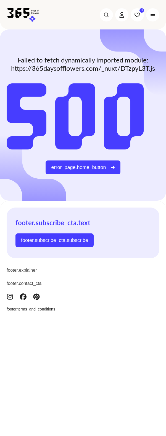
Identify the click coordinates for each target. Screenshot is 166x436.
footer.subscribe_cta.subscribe (54, 240)
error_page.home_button (83, 167)
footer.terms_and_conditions (31, 309)
